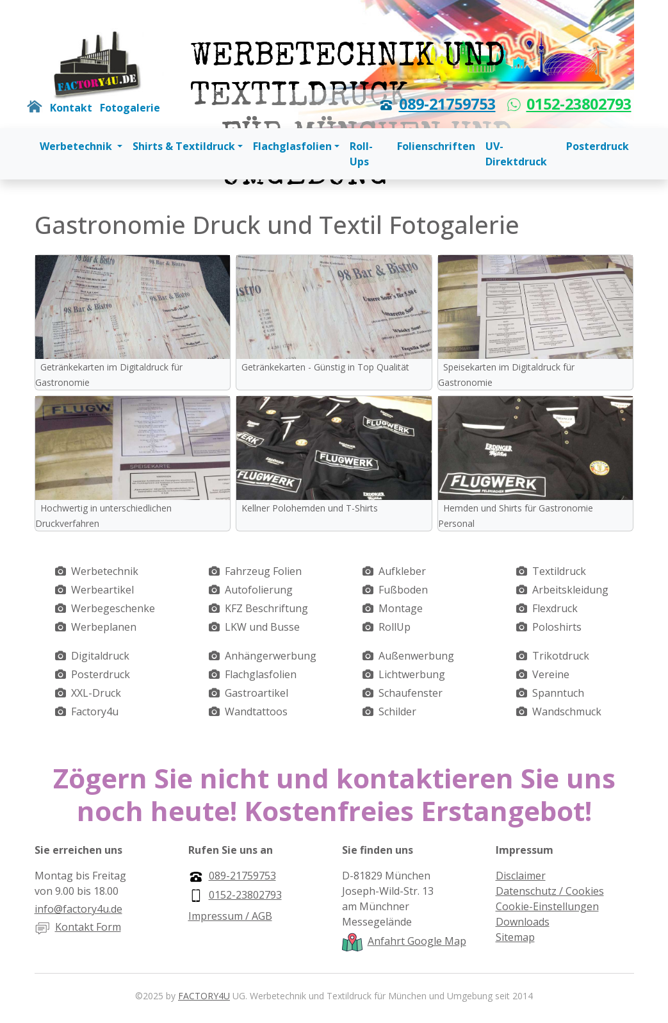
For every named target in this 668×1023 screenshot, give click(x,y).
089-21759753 (447, 104)
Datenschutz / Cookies (550, 891)
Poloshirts (557, 627)
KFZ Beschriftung (266, 608)
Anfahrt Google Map (417, 941)
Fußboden (403, 590)
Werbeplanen (103, 627)
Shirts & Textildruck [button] (184, 146)
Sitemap (515, 937)
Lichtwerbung (412, 674)
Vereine (550, 674)
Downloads (523, 922)
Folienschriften (436, 146)
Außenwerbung (416, 656)
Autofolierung (259, 590)
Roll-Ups (361, 154)
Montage (401, 608)
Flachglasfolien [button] (292, 146)
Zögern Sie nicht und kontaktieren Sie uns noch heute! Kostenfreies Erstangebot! (334, 794)
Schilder (397, 711)
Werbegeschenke (113, 608)
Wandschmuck (566, 711)
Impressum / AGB (230, 916)
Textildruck (559, 571)
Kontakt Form (88, 927)
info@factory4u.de (78, 909)
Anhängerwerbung (270, 656)
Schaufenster (411, 693)
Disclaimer (521, 876)
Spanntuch (558, 693)
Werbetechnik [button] (77, 146)
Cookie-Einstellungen (547, 906)
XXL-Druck (96, 693)
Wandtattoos (256, 711)
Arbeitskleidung (570, 590)
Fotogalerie (130, 108)
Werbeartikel (102, 590)
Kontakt (71, 108)
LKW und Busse (262, 627)
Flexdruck (555, 608)
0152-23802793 (578, 104)
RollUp (395, 627)
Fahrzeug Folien (263, 571)
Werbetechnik (104, 571)
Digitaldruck (100, 656)
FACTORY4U (204, 996)
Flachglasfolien (261, 674)
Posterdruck (597, 146)
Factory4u (94, 711)
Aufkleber (402, 571)
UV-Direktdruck (516, 154)
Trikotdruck (560, 656)
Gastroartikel (256, 693)
